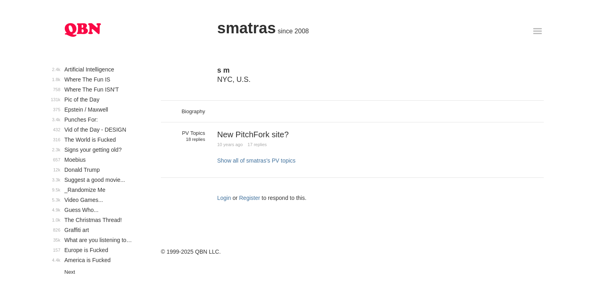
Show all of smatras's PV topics (256, 160)
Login (224, 198)
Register (249, 198)
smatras (246, 28)
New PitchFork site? (253, 134)
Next (69, 272)
